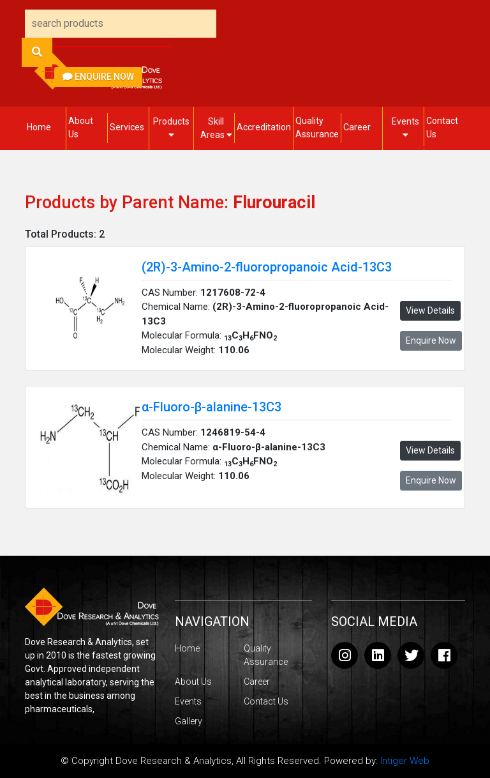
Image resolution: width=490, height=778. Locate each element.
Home (39, 127)
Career (357, 127)
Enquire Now (98, 77)
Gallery (188, 721)
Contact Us (442, 127)
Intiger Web (404, 761)
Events (405, 127)
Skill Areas (216, 128)
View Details (430, 310)
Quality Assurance (317, 127)
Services (127, 127)
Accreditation (264, 127)
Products (171, 127)
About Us (80, 127)
